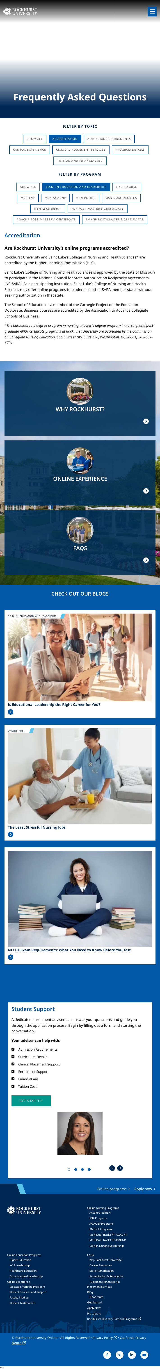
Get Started (94, 1302)
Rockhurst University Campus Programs (112, 1319)
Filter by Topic (80, 126)
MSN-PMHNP (86, 198)
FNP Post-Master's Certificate (97, 209)
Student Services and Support (27, 1292)
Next (120, 1168)
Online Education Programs (24, 1255)
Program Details (130, 150)
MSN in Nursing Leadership (106, 1246)
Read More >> (10, 712)
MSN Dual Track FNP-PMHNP (107, 1240)
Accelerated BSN (100, 1213)
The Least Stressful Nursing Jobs (37, 827)
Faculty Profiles (18, 1297)
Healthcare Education (23, 1271)
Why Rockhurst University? (105, 1260)
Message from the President (27, 1287)
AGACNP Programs (101, 1224)
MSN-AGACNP (55, 198)
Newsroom (96, 1297)
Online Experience (18, 1282)
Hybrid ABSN (126, 187)
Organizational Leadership (26, 1276)
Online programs (112, 1188)
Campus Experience (29, 150)
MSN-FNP (28, 198)
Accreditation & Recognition (106, 1276)
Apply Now (94, 1308)
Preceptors (94, 1313)
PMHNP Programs (100, 1229)
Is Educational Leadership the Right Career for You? (54, 704)
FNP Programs (98, 1218)
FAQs (90, 1255)
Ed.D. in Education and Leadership (76, 187)
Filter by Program (80, 174)
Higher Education (20, 1260)
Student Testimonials (22, 1303)
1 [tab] (70, 1170)
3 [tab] (83, 1170)
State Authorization (101, 1271)
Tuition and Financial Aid (104, 1282)
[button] (31, 1100)
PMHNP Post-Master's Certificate (114, 219)
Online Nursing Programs (103, 1208)
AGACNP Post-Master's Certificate (46, 219)
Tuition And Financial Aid (80, 161)
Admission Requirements (109, 139)
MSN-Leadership (48, 209)
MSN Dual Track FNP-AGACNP (108, 1235)
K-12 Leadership (19, 1265)
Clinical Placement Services (81, 150)
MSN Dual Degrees (121, 198)
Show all (28, 187)
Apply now (143, 1188)
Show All (35, 139)
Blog (90, 1292)
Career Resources (100, 1265)
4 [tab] (90, 1170)
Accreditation (65, 139)
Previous (112, 1168)
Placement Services (99, 1287)
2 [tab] (76, 1170)
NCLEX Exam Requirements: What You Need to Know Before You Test (69, 950)
